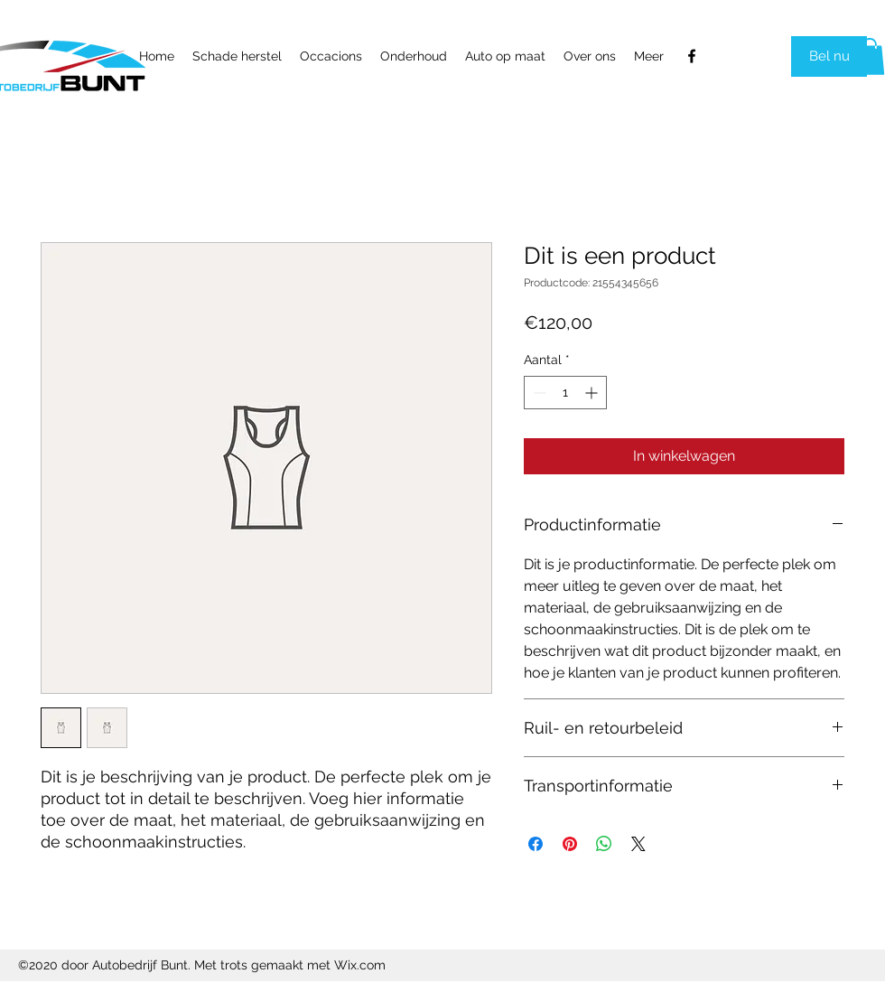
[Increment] (593, 392)
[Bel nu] (829, 56)
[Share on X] (638, 844)
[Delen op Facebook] (535, 844)
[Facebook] (692, 56)
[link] (869, 56)
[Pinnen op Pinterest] (570, 844)
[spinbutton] (565, 392)
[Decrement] (537, 392)
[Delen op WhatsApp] (604, 844)
